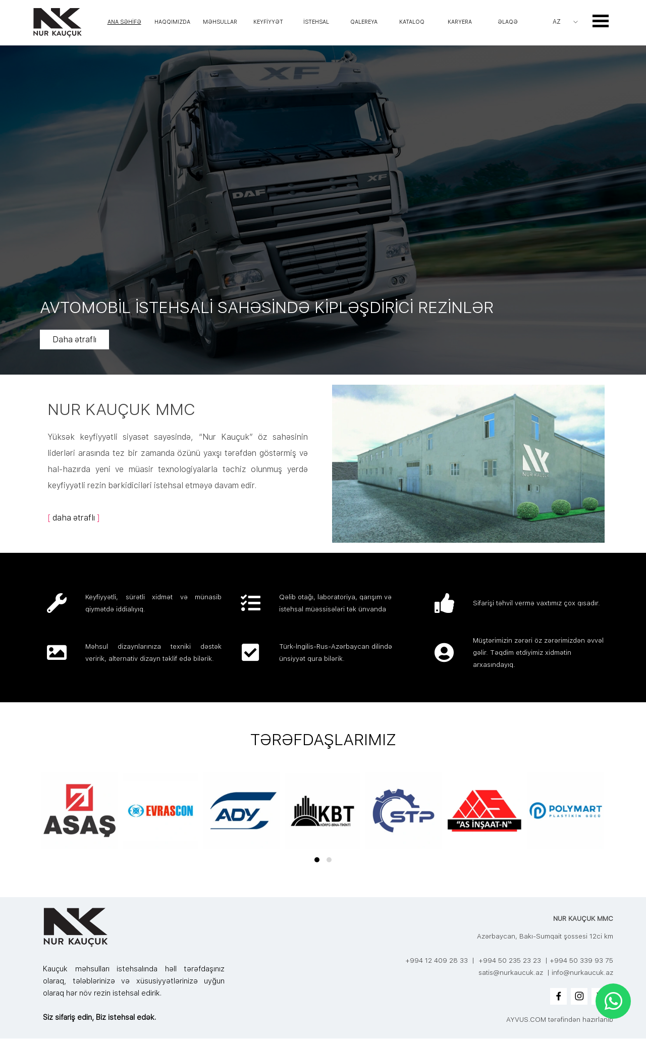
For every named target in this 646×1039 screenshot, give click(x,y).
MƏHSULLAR (220, 22)
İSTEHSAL (316, 22)
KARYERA (460, 22)
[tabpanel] (177, 461)
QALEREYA (364, 22)
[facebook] (558, 996)
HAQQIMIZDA (172, 22)
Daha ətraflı (131, 339)
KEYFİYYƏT (268, 22)
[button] (317, 860)
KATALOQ (411, 22)
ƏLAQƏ (508, 22)
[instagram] (579, 996)
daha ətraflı (73, 518)
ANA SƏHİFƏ (124, 22)
